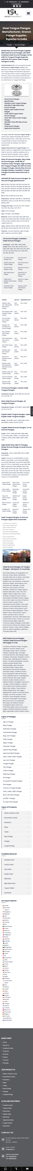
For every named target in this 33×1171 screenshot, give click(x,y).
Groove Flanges (20, 45)
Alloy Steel (7, 869)
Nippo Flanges (8, 743)
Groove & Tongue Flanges (12, 788)
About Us (6, 1045)
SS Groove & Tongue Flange (10, 67)
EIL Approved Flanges (10, 802)
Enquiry (5, 1057)
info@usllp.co (17, 4)
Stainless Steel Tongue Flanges (15, 103)
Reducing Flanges (9, 774)
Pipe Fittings (8, 837)
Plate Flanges (7, 739)
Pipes (6, 827)
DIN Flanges (7, 784)
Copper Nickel (9, 888)
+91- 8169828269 (23, 2)
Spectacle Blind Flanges (11, 753)
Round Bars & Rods (10, 818)
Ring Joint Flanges (9, 736)
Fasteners (7, 822)
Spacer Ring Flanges (10, 750)
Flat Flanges (7, 767)
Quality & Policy (8, 1048)
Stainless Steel (9, 860)
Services (5, 1054)
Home (5, 1042)
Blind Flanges (7, 725)
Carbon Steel (8, 865)
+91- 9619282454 (11, 2)
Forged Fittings (9, 846)
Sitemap (6, 1063)
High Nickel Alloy (9, 883)
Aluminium (7, 893)
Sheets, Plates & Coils (11, 813)
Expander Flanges (9, 746)
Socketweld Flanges (10, 732)
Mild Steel (7, 879)
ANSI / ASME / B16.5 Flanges (12, 757)
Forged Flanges (8, 764)
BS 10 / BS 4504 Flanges (11, 795)
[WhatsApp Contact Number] (5, 1168)
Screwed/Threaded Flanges (12, 781)
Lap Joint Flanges (9, 760)
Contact (6, 1060)
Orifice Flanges (8, 771)
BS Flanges (6, 778)
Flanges (9, 45)
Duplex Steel (8, 874)
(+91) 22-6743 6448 (12, 1154)
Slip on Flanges (8, 722)
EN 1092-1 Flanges (9, 798)
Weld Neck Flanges (9, 729)
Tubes (6, 832)
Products (6, 1051)
